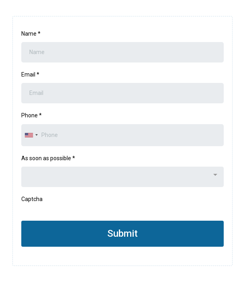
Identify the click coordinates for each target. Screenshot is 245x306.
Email (30, 74)
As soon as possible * (48, 158)
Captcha (32, 199)
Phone (31, 115)
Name (31, 33)
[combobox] (31, 135)
